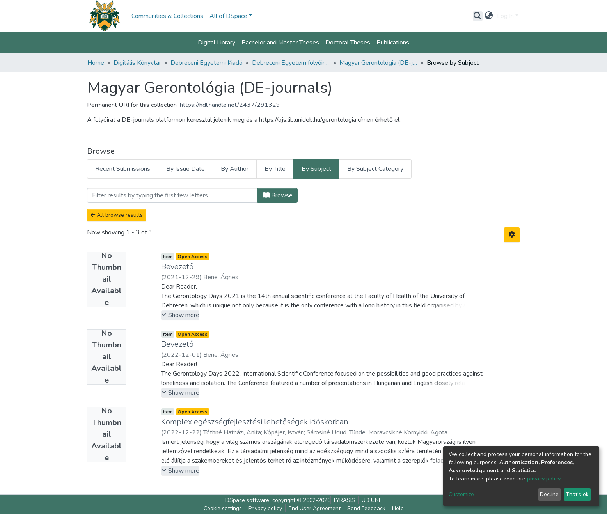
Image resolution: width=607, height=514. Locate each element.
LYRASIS (344, 500)
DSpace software (247, 500)
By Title (275, 169)
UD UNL (372, 500)
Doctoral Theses (347, 42)
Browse (278, 195)
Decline (549, 494)
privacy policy (543, 478)
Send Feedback (366, 508)
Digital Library (216, 42)
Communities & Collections (167, 16)
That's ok (577, 494)
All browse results (117, 215)
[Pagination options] (512, 234)
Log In (505, 16)
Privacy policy (265, 508)
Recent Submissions (122, 169)
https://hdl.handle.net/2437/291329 (230, 105)
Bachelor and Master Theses (280, 42)
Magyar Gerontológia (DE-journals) (378, 62)
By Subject (316, 169)
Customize (461, 494)
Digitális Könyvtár (137, 62)
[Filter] (172, 195)
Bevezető (177, 266)
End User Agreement (315, 508)
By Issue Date (185, 169)
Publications (392, 42)
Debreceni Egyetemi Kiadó (206, 62)
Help (398, 508)
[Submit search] (478, 16)
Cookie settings (223, 508)
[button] (489, 16)
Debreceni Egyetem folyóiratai (291, 62)
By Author (234, 169)
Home (95, 62)
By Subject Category (375, 169)
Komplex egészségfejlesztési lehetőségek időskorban (254, 422)
